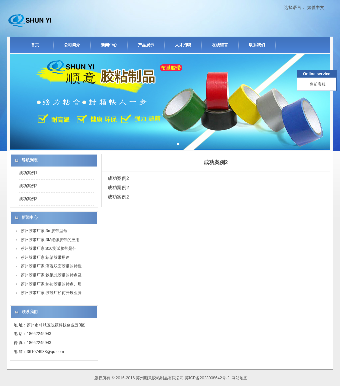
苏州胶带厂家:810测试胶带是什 (48, 248)
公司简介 (72, 45)
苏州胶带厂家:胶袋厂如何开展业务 (51, 292)
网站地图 (240, 378)
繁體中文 (315, 7)
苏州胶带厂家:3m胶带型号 (44, 230)
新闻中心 (109, 45)
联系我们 (257, 45)
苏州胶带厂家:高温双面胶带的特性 (51, 266)
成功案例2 (28, 186)
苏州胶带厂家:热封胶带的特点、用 (51, 284)
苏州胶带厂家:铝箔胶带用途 (45, 257)
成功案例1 (28, 173)
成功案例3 (28, 198)
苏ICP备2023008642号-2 (207, 378)
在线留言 (220, 45)
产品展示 (146, 45)
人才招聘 (183, 45)
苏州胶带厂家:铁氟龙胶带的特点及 (51, 275)
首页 (35, 45)
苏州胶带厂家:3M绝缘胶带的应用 (50, 239)
